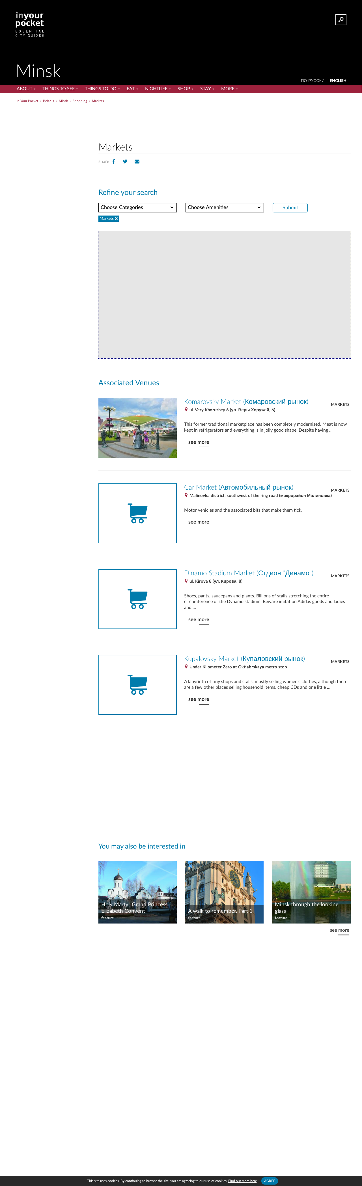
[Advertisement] (224, 121)
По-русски (312, 81)
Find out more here (242, 1181)
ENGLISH (338, 81)
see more (198, 442)
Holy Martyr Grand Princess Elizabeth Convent (134, 908)
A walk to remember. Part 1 (220, 911)
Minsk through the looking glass (307, 908)
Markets (340, 405)
